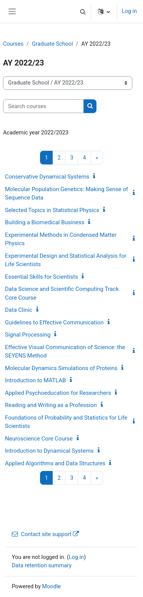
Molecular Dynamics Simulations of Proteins (61, 368)
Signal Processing (27, 334)
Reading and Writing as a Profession (51, 405)
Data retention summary (42, 565)
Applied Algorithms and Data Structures (55, 463)
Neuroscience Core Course (39, 438)
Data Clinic (18, 309)
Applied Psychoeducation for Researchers (58, 392)
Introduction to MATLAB (35, 380)
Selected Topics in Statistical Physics (52, 210)
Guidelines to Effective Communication (54, 322)
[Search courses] (43, 106)
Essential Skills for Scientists (41, 276)
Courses (13, 43)
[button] (82, 11)
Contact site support (45, 534)
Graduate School (52, 43)
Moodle (51, 586)
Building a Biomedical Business (44, 222)
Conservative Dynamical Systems (47, 176)
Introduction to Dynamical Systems (49, 450)
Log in (129, 11)
